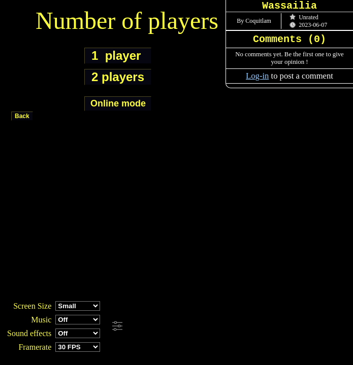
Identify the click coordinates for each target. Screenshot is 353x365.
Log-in (257, 76)
